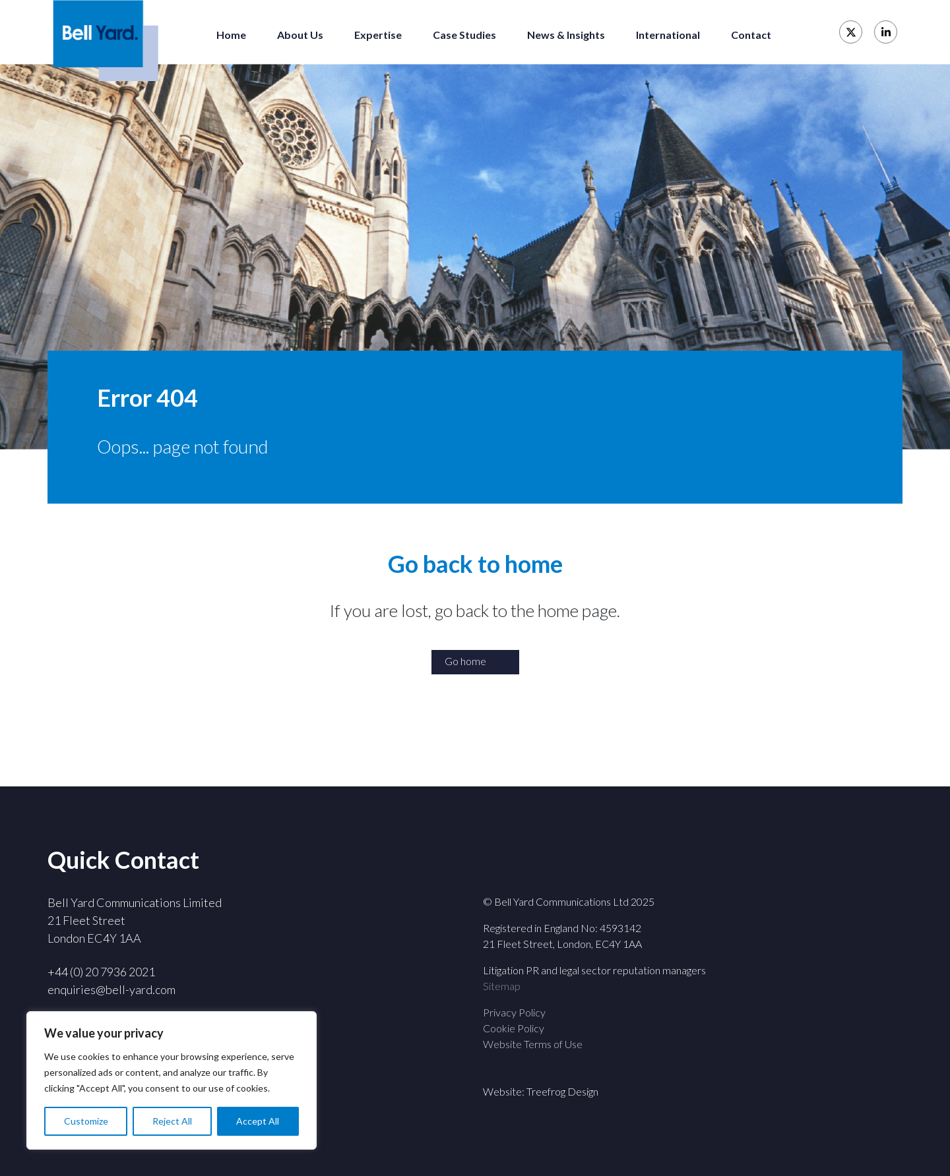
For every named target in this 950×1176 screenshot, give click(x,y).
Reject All (172, 1121)
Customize (86, 1121)
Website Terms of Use (533, 1044)
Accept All (257, 1121)
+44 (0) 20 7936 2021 (101, 971)
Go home (465, 661)
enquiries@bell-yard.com (111, 989)
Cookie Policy (513, 1028)
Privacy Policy (514, 1012)
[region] (171, 1080)
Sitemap (502, 986)
